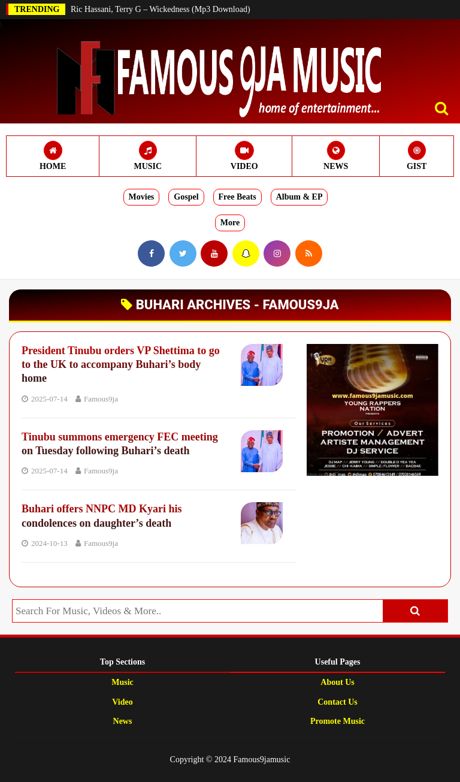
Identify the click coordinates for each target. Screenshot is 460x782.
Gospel (186, 196)
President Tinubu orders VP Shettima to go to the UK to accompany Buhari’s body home (121, 365)
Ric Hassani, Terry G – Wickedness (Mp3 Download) (160, 9)
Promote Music (337, 721)
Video (122, 702)
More (230, 222)
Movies (142, 196)
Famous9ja (101, 398)
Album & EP (299, 196)
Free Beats (237, 196)
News (122, 721)
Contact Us (337, 702)
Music (122, 682)
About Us (337, 682)
